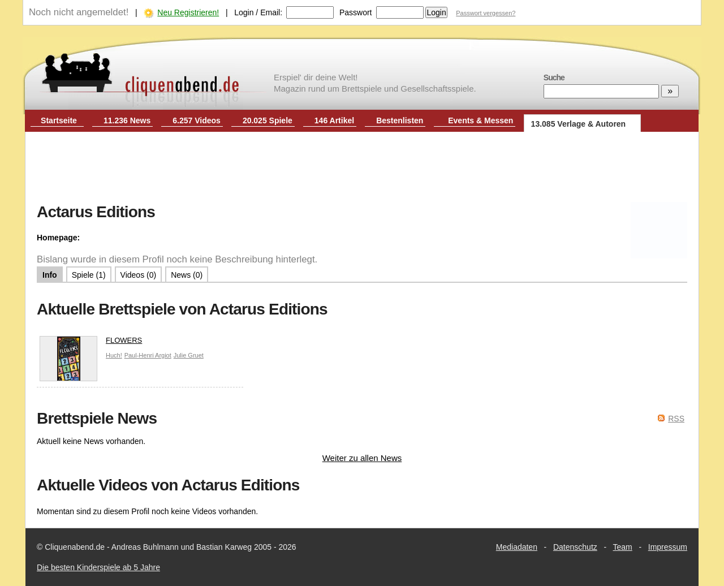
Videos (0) (138, 274)
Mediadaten (516, 546)
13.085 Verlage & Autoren (578, 123)
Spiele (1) (89, 274)
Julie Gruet (189, 355)
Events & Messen (480, 120)
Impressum (667, 546)
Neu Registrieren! (188, 12)
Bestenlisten (399, 120)
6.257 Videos (197, 120)
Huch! (114, 355)
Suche (554, 77)
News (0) (186, 274)
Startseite (59, 120)
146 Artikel (334, 120)
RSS (676, 418)
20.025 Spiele (267, 120)
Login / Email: (258, 12)
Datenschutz (575, 546)
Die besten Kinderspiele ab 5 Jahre (98, 567)
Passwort (355, 12)
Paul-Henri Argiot (147, 355)
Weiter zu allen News (362, 458)
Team (622, 546)
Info (49, 274)
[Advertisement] (362, 168)
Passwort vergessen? (485, 13)
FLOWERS (91, 343)
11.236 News (127, 120)
